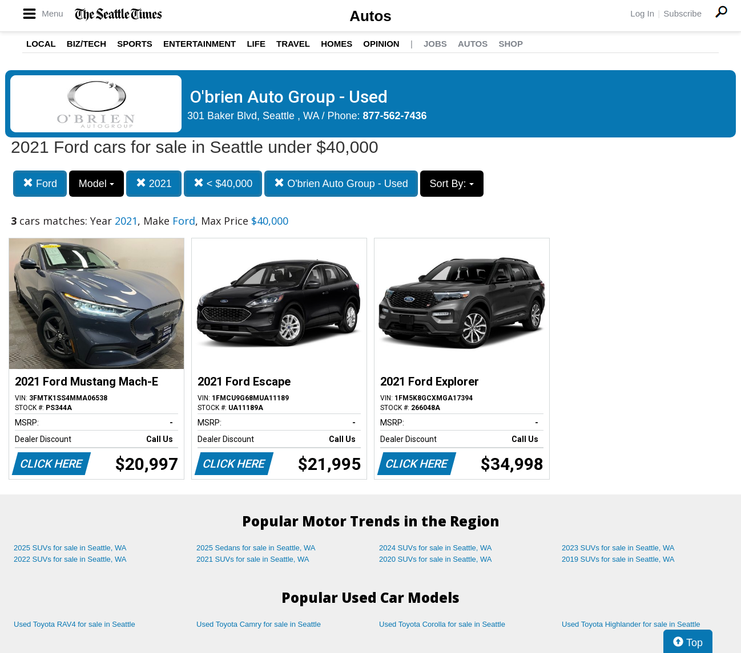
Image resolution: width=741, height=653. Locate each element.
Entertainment (199, 43)
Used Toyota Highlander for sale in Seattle (631, 624)
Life (256, 43)
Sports (134, 43)
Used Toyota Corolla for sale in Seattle (442, 624)
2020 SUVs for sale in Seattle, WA (435, 559)
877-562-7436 (395, 115)
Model (96, 183)
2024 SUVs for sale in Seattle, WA (435, 548)
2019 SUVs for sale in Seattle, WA (618, 559)
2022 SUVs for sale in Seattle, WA (70, 559)
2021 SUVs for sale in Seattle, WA (252, 559)
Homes (336, 43)
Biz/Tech (86, 43)
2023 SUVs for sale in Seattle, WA (618, 548)
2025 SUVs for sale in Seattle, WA (70, 548)
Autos (370, 16)
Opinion (381, 43)
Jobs (435, 43)
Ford (40, 183)
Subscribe (682, 13)
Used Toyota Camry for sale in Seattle (258, 624)
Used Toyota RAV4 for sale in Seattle (74, 624)
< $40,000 (223, 183)
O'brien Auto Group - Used (341, 183)
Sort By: (452, 183)
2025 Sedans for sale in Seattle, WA (255, 548)
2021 (154, 183)
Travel (293, 43)
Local (41, 43)
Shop (510, 43)
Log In (642, 13)
